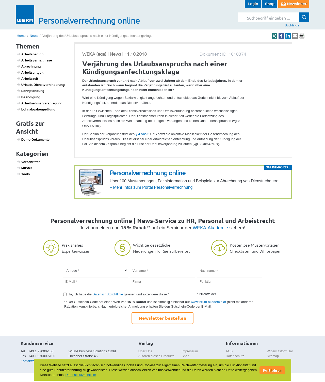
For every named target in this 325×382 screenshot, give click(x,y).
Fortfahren (272, 370)
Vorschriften (29, 162)
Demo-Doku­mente (33, 139)
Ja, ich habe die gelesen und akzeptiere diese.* (119, 294)
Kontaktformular (32, 361)
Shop (269, 4)
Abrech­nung (29, 66)
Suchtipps (292, 25)
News (34, 36)
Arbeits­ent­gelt (30, 72)
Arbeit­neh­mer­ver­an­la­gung (39, 103)
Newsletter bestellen (162, 318)
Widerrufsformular (280, 351)
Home (21, 36)
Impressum (190, 351)
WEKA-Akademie (210, 227)
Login (253, 4)
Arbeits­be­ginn (30, 54)
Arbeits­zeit (27, 78)
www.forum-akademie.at (208, 302)
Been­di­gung (28, 97)
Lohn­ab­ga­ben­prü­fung (36, 109)
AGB (229, 351)
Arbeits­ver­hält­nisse (34, 60)
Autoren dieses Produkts (156, 356)
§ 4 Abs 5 (142, 134)
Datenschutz (235, 356)
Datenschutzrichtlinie (107, 294)
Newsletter (296, 4)
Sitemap (273, 356)
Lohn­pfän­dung (30, 91)
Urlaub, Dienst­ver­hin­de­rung (41, 85)
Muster (24, 168)
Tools (23, 174)
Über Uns (145, 351)
